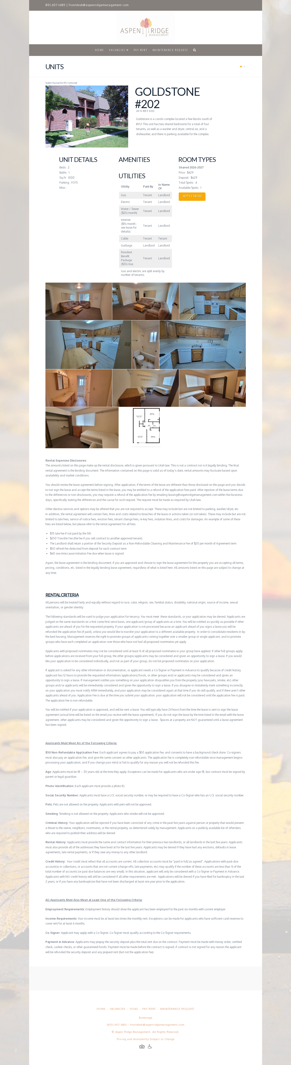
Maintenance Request (177, 1008)
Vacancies (117, 1008)
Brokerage (145, 1017)
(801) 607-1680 (117, 1024)
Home (101, 1008)
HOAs (134, 1008)
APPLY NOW (192, 196)
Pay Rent (149, 1008)
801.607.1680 (55, 5)
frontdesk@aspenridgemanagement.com (99, 5)
